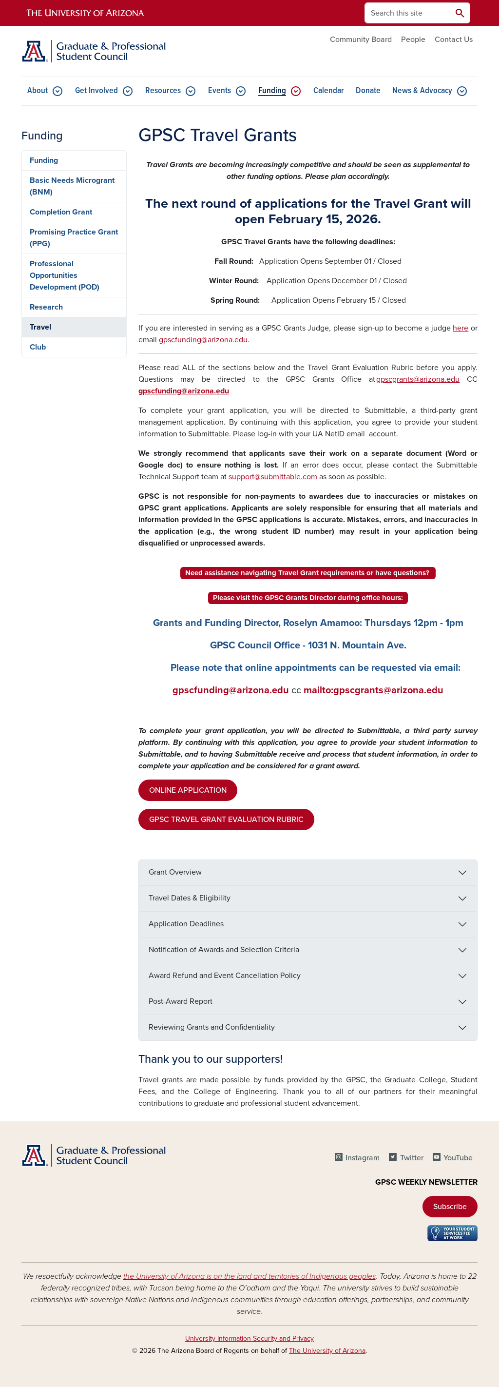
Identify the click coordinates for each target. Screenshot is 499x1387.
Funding (272, 91)
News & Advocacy (422, 91)
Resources (163, 91)
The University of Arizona (327, 1351)
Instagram (362, 1158)
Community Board (361, 39)
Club (38, 347)
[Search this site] (407, 12)
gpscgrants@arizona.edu (418, 379)
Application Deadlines (186, 924)
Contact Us (454, 39)
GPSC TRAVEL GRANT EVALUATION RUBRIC (226, 819)
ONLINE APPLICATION (188, 790)
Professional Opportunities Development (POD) (64, 275)
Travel (40, 327)
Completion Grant (61, 212)
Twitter (411, 1158)
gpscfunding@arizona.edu (203, 340)
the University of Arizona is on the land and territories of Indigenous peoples (249, 1276)
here (460, 328)
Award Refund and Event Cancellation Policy (225, 975)
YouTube (458, 1158)
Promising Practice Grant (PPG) (74, 238)
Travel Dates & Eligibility (189, 898)
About (37, 91)
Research (46, 307)
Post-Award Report (180, 1001)
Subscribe (450, 1206)
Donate (368, 91)
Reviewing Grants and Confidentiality (212, 1027)
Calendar (328, 91)
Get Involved (96, 91)
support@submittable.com (273, 477)
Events (219, 91)
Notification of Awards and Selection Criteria (224, 950)
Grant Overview (175, 872)
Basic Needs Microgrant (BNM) (72, 186)
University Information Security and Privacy (249, 1338)
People (413, 39)
